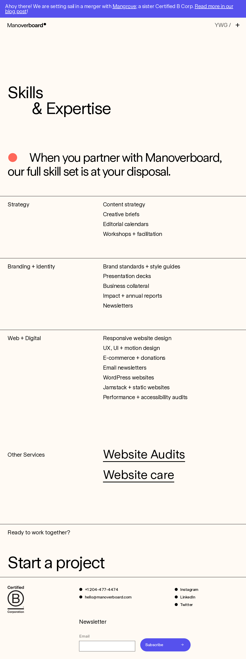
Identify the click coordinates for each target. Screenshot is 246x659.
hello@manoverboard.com (108, 597)
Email (84, 636)
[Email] (107, 646)
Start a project (56, 562)
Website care (138, 475)
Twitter (186, 604)
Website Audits (144, 454)
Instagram (189, 589)
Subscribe (154, 644)
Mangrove (124, 6)
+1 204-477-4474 (101, 589)
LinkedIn (187, 597)
